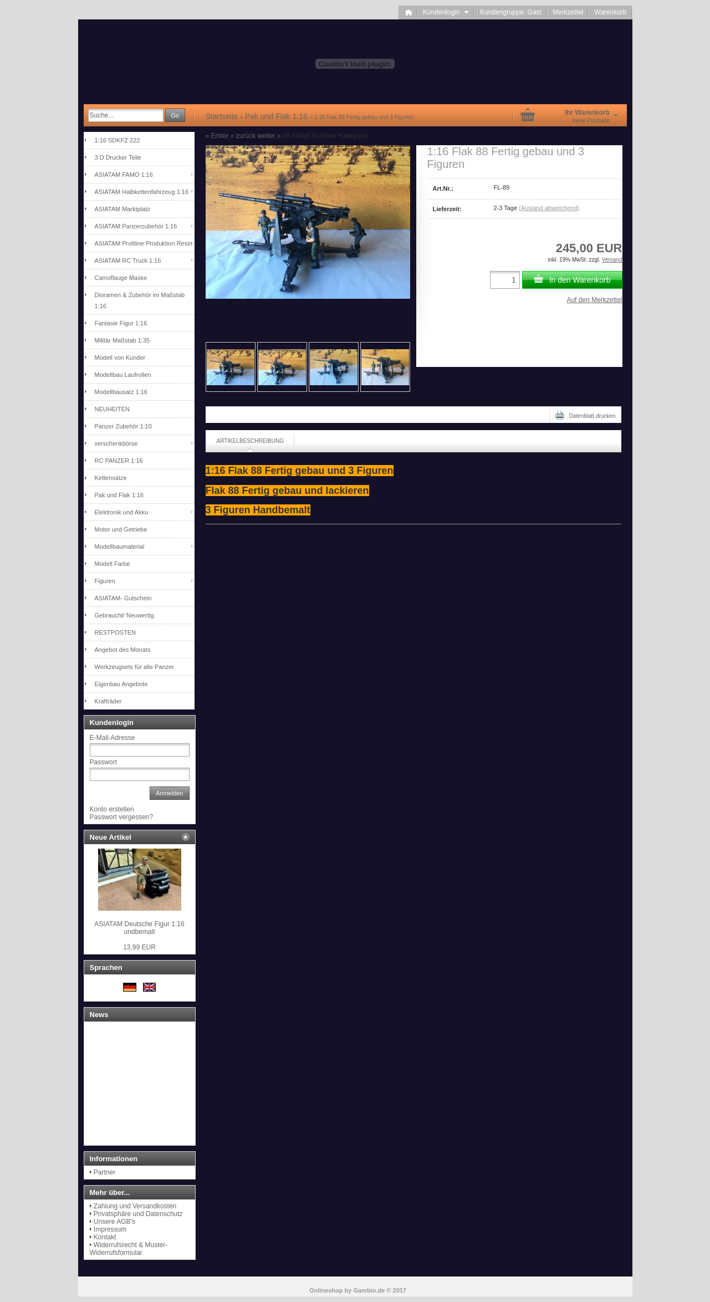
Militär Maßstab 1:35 (122, 340)
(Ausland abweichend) (549, 208)
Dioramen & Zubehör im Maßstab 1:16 (140, 300)
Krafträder (108, 701)
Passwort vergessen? (122, 817)
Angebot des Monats (123, 649)
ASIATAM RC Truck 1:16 (128, 260)
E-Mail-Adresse (112, 738)
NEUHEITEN (112, 409)
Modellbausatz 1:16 (121, 392)
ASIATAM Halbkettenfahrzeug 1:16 (142, 191)
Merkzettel (568, 12)
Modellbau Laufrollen (123, 374)
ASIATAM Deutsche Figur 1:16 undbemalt (139, 928)
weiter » (269, 136)
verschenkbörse (116, 443)
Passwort (103, 762)
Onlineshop (326, 1290)
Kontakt (105, 1237)
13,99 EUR (139, 947)
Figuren (105, 581)
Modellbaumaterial (120, 546)
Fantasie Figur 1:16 (121, 323)
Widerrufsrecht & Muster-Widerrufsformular (129, 1249)
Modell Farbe (112, 563)
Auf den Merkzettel (594, 300)
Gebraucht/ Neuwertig (124, 615)
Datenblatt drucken (585, 415)
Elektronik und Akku (122, 512)
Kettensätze (111, 477)
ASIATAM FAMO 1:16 (124, 174)
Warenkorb (610, 12)
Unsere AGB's (114, 1222)
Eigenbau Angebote (121, 684)
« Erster (217, 136)
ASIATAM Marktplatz (122, 209)
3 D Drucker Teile (118, 157)
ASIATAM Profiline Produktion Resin (143, 243)
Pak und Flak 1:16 (119, 495)
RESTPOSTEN (115, 632)
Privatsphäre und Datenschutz (138, 1214)
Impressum (110, 1229)
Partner (104, 1172)
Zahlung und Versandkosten (135, 1206)
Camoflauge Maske (121, 277)
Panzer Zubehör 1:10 (123, 426)
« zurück (243, 136)
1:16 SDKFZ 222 (117, 140)
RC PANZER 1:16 (119, 460)
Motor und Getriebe (121, 529)
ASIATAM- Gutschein (123, 598)
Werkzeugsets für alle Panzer (134, 666)
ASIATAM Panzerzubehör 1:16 (136, 226)
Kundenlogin (446, 12)
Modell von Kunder (120, 357)
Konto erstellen (112, 809)
